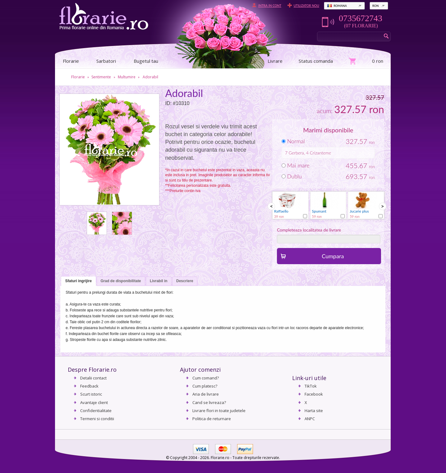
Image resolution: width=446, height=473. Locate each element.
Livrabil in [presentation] (159, 281)
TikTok (311, 386)
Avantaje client (94, 402)
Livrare (275, 61)
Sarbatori (106, 61)
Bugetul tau (146, 61)
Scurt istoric (91, 394)
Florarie (78, 77)
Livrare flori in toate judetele (219, 410)
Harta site (314, 410)
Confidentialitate (96, 410)
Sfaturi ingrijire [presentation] (78, 281)
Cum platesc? (204, 386)
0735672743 (360, 18)
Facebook (314, 394)
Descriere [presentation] (184, 281)
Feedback (89, 386)
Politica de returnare (211, 418)
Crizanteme (320, 152)
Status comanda (316, 61)
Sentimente (101, 77)
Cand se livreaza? (209, 402)
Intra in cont (269, 5)
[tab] (78, 281)
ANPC (310, 418)
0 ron (377, 61)
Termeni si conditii (97, 418)
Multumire (127, 77)
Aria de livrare (205, 394)
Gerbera (296, 152)
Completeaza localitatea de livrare (309, 229)
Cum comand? (205, 378)
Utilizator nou (306, 5)
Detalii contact (93, 378)
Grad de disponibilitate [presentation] (121, 281)
